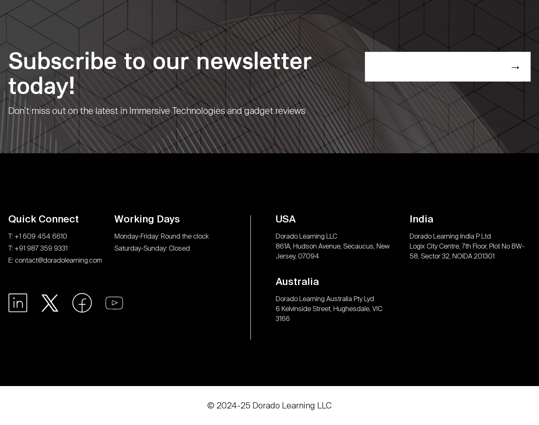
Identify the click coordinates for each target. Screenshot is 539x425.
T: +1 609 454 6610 (37, 236)
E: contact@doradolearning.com (55, 260)
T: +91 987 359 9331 (38, 248)
